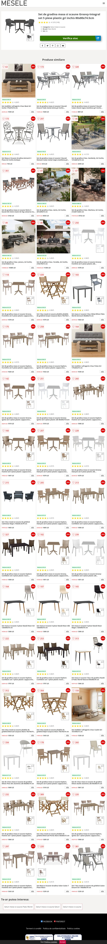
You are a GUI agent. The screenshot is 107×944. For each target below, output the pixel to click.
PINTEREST (59, 921)
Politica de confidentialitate (54, 928)
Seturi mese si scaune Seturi (47, 907)
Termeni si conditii (33, 928)
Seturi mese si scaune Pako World (18, 907)
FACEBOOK (46, 921)
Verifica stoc (82, 38)
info (32, 112)
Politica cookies (73, 928)
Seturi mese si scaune (72, 907)
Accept (62, 942)
